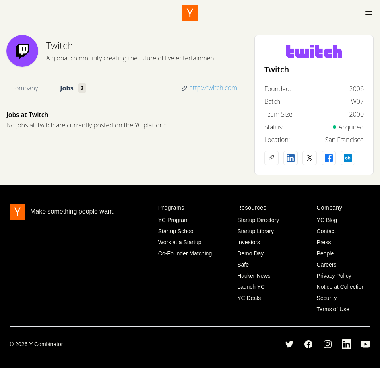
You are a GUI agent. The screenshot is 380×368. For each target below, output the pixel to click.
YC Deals (249, 298)
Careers (327, 264)
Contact (326, 231)
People (325, 253)
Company (24, 88)
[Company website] (271, 158)
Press (324, 242)
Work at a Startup (180, 242)
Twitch (59, 45)
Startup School (176, 231)
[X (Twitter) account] (309, 158)
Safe (243, 264)
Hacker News (253, 276)
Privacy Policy (334, 276)
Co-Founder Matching (185, 253)
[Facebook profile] (329, 158)
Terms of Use (333, 309)
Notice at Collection (341, 287)
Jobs (66, 88)
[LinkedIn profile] (290, 158)
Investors (248, 242)
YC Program (173, 220)
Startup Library (255, 231)
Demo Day (250, 253)
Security (327, 298)
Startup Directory (258, 220)
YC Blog (327, 220)
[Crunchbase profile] (348, 158)
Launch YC (251, 287)
